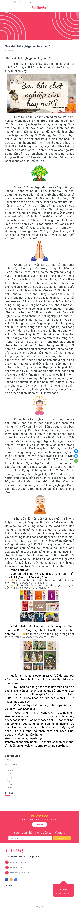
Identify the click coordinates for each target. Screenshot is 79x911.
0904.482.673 (17, 867)
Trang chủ (10, 770)
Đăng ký (62, 838)
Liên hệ (9, 788)
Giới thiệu (10, 774)
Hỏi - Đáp (10, 784)
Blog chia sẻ (11, 781)
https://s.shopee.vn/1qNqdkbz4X (30, 587)
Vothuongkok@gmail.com (20, 873)
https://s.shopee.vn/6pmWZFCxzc (34, 636)
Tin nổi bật (9, 793)
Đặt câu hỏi (39, 825)
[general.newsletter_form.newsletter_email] (30, 838)
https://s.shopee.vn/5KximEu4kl (29, 583)
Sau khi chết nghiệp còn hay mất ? (27, 46)
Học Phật (10, 777)
